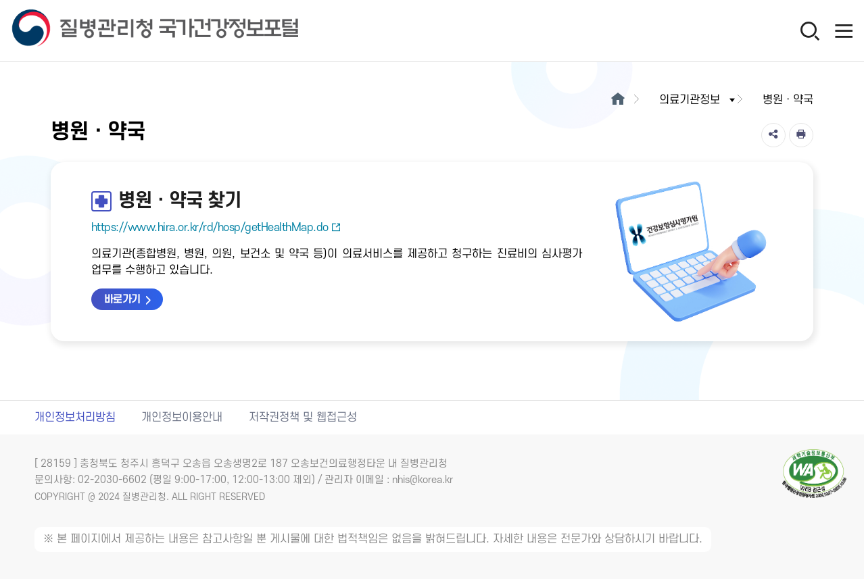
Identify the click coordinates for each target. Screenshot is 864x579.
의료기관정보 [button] (698, 100)
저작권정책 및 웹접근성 (303, 417)
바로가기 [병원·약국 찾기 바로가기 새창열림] (122, 299)
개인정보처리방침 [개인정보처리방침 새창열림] (75, 417)
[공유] (773, 135)
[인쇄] (801, 135)
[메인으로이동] (617, 100)
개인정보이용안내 (181, 417)
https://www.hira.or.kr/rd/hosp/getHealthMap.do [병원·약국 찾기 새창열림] (216, 228)
